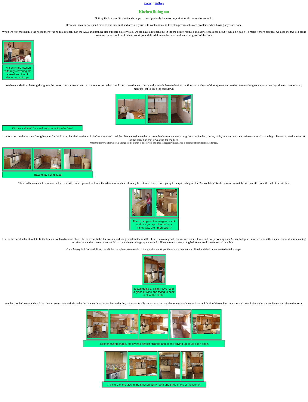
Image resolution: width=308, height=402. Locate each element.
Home (147, 3)
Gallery (159, 3)
